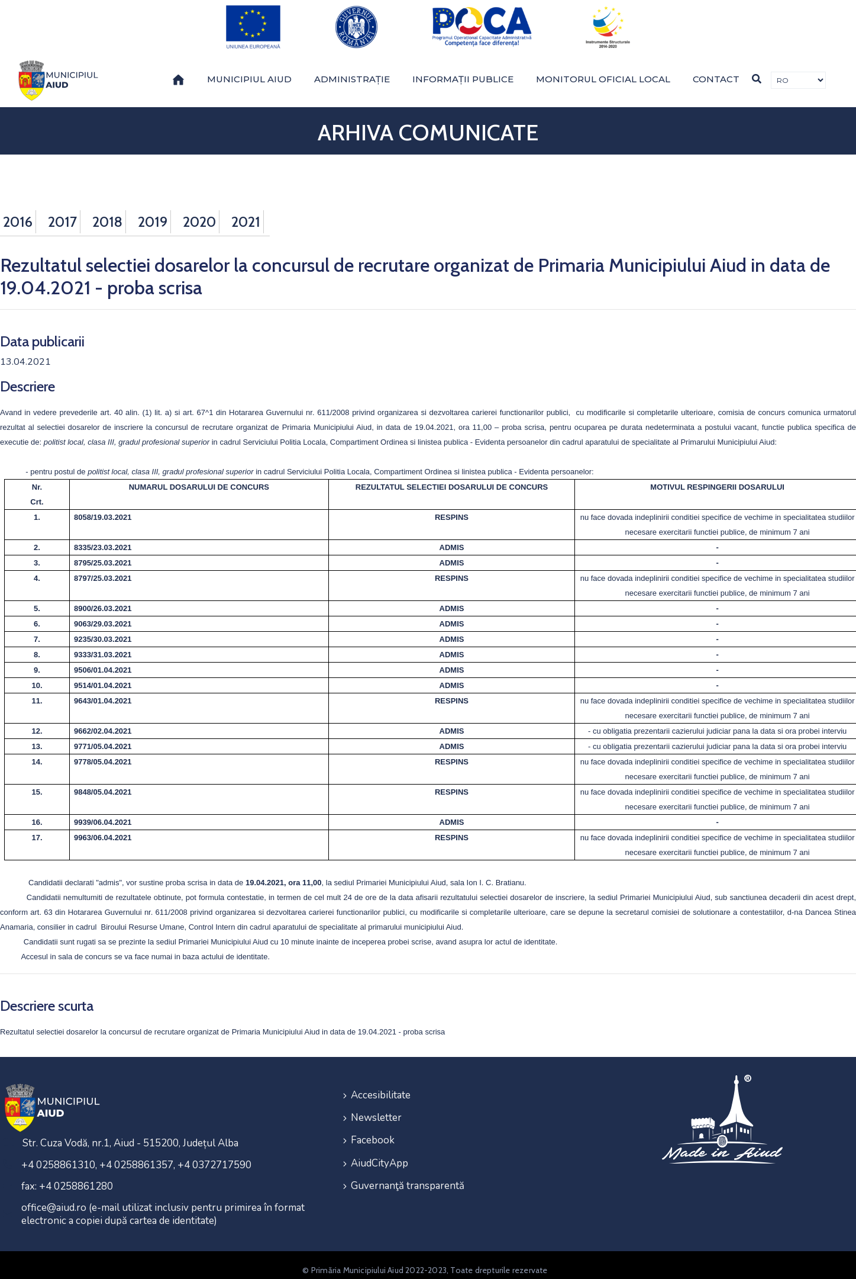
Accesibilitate (381, 1084)
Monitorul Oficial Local (603, 69)
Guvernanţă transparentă (407, 1170)
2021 (245, 211)
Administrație (352, 69)
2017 (62, 211)
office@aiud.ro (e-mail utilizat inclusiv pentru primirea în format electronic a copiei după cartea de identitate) (163, 1204)
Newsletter (376, 1106)
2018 (107, 211)
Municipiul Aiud (249, 69)
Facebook (373, 1127)
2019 (152, 211)
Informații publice (462, 69)
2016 (18, 211)
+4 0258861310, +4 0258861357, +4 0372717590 (136, 1155)
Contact (716, 69)
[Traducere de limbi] (798, 70)
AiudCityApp (379, 1148)
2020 (199, 211)
